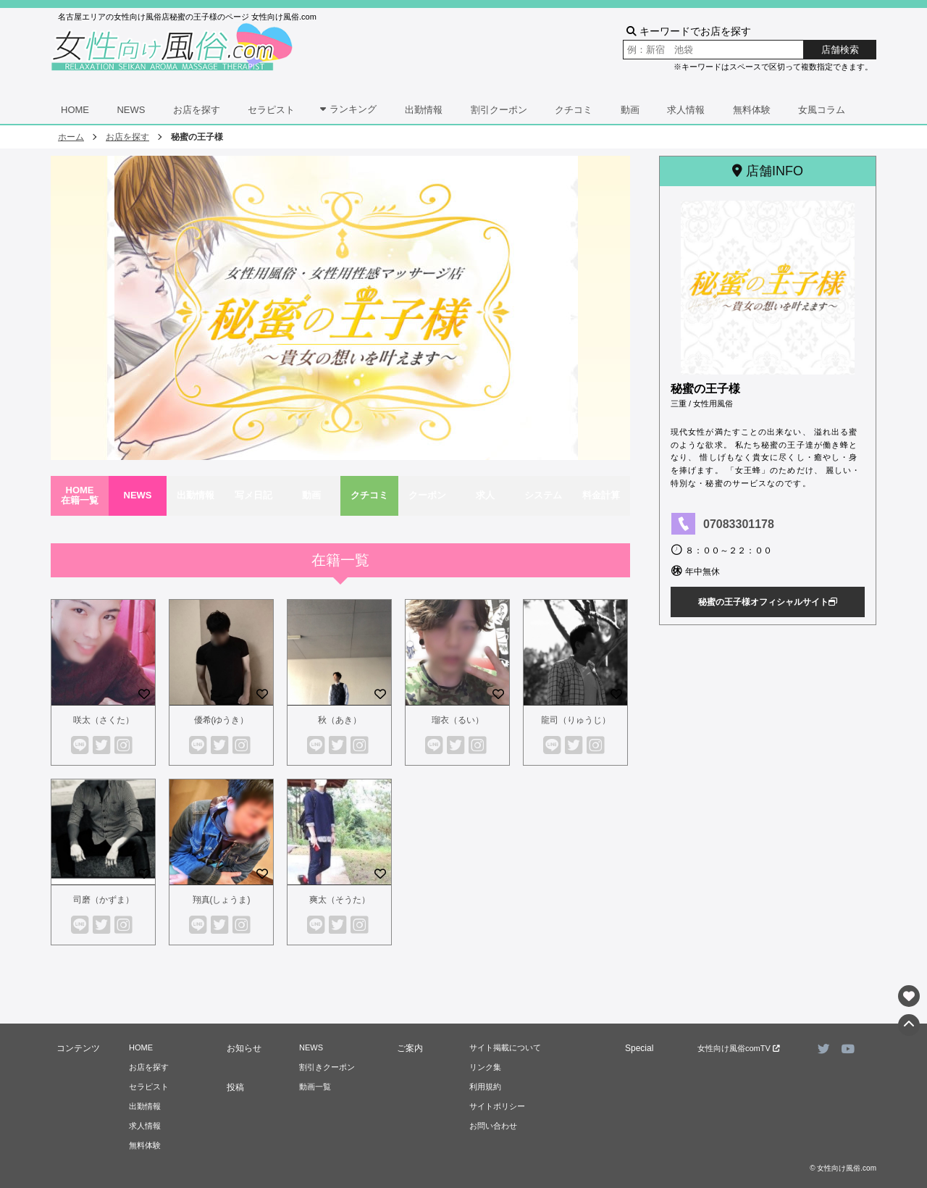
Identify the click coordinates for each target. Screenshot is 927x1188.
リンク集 (485, 1067)
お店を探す (196, 109)
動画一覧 (315, 1086)
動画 (630, 109)
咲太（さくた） (103, 720)
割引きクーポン (327, 1067)
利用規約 (485, 1086)
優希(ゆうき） (221, 720)
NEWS (131, 109)
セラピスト (271, 109)
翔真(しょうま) (222, 900)
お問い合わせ (493, 1125)
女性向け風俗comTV (738, 1048)
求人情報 (686, 109)
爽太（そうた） (339, 900)
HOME (75, 109)
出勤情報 (423, 109)
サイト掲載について (505, 1047)
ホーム (71, 137)
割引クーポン (499, 109)
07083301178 (738, 524)
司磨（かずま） (103, 900)
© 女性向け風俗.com (843, 1168)
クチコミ (573, 109)
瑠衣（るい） (458, 720)
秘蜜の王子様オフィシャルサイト (767, 602)
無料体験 (752, 109)
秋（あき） (339, 720)
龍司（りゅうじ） (576, 720)
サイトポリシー (497, 1106)
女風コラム (821, 109)
